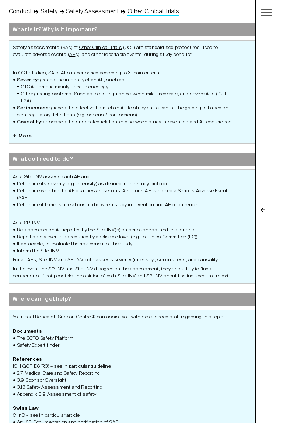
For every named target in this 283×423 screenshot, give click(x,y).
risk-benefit (92, 244)
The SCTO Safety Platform (45, 338)
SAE (23, 198)
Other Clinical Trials (100, 47)
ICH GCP (22, 366)
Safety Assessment (92, 12)
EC (192, 237)
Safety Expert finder (38, 345)
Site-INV (33, 177)
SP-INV (32, 223)
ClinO (19, 415)
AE (72, 54)
